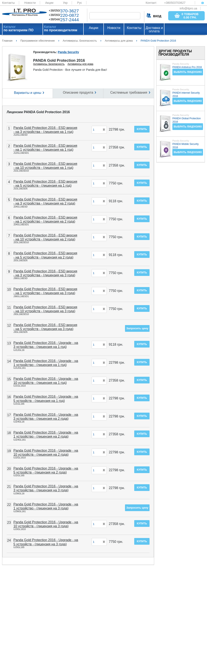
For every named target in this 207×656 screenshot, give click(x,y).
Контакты (8, 2)
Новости (30, 2)
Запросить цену (137, 328)
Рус (79, 2)
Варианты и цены (27, 92)
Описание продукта (78, 92)
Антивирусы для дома (80, 64)
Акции (49, 2)
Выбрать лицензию (188, 72)
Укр (65, 2)
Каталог (19, 28)
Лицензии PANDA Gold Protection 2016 (38, 112)
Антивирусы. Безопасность (49, 64)
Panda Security (68, 52)
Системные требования (128, 92)
